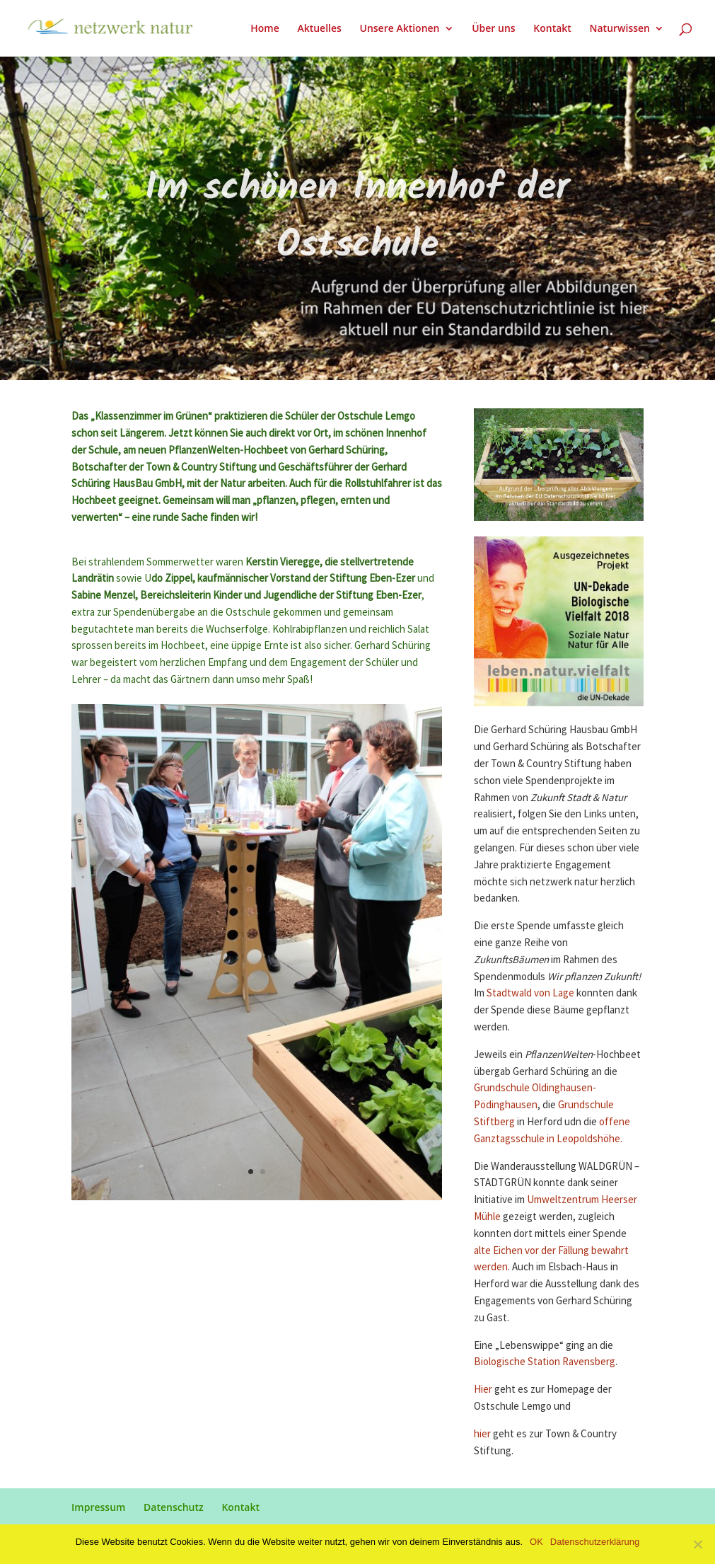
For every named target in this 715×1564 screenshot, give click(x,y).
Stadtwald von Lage (530, 993)
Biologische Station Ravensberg (544, 1362)
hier (483, 1434)
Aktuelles (319, 29)
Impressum (98, 1507)
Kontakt (552, 29)
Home (264, 29)
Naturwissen (620, 29)
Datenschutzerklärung (594, 1541)
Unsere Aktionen (399, 29)
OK (536, 1541)
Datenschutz (174, 1507)
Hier (484, 1389)
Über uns (493, 29)
